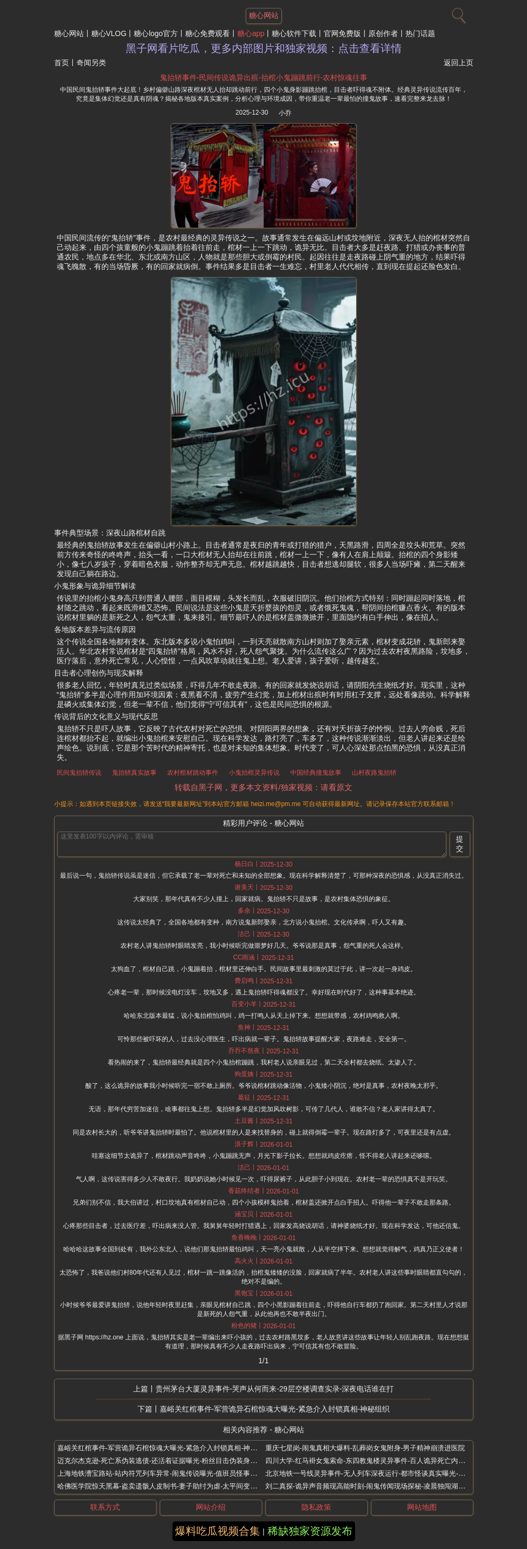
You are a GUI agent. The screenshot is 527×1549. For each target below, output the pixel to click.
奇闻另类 (91, 62)
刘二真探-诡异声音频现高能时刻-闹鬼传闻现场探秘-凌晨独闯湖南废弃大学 (379, 1486)
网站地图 (422, 1507)
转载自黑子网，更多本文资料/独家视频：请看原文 (263, 787)
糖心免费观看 (207, 33)
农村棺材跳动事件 (192, 772)
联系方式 (105, 1507)
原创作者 (383, 33)
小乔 (285, 113)
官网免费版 (342, 33)
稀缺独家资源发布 (309, 1531)
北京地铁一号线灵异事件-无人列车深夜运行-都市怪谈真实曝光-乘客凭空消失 (382, 1473)
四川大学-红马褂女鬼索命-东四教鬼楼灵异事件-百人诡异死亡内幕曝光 (372, 1461)
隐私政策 (316, 1507)
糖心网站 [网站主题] (264, 15)
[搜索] (457, 13)
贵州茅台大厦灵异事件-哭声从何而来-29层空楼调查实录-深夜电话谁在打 (274, 1388)
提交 (459, 844)
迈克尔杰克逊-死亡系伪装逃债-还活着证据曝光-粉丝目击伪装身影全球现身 (171, 1461)
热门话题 (420, 33)
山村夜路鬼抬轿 (374, 772)
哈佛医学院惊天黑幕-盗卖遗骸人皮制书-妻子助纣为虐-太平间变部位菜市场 (171, 1486)
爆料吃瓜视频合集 (217, 1531)
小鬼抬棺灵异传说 (254, 772)
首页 (61, 62)
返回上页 (458, 62)
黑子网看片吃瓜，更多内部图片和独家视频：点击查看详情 (264, 48)
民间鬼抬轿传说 (79, 772)
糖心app (250, 33)
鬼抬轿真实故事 (134, 772)
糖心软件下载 (294, 33)
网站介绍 (211, 1507)
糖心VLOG (109, 33)
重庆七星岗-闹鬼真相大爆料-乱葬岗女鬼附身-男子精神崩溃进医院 (365, 1448)
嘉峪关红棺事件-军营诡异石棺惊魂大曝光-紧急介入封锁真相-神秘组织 (275, 1409)
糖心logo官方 (155, 33)
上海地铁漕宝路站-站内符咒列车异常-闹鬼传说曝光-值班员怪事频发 (160, 1473)
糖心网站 (69, 33)
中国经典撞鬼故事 (315, 772)
